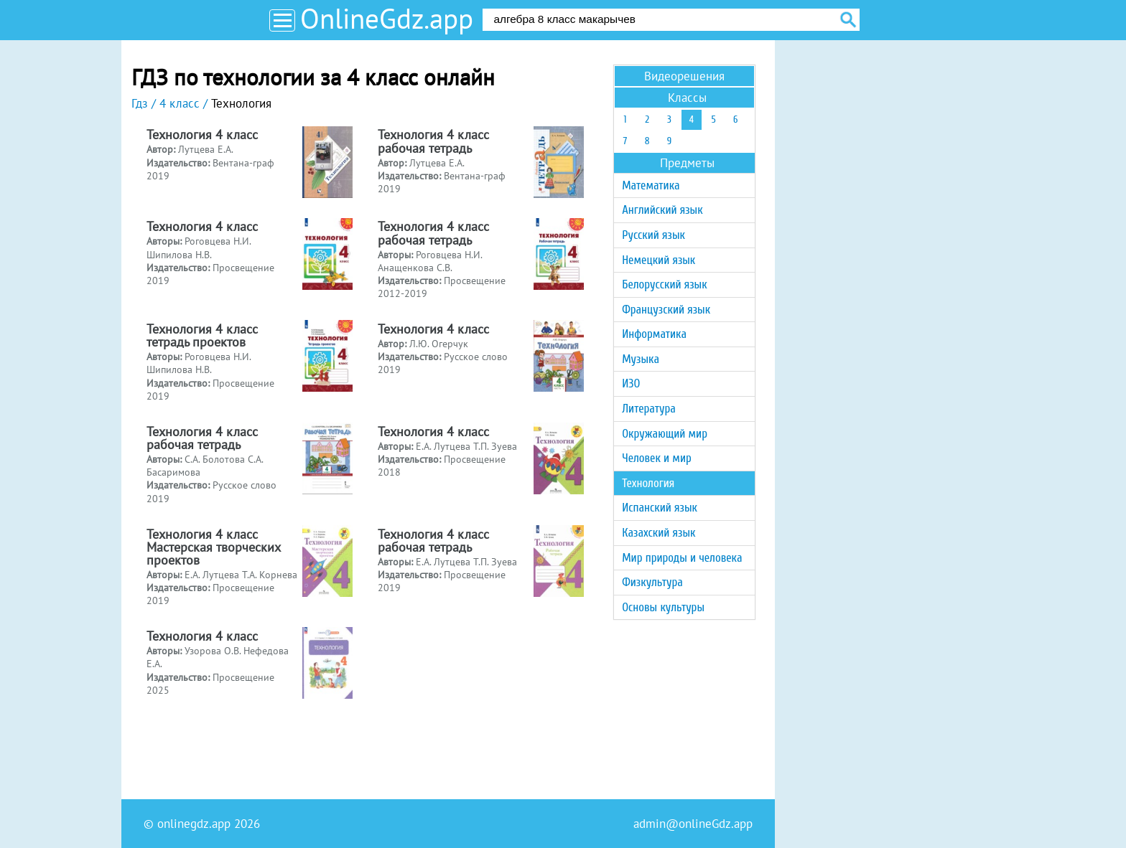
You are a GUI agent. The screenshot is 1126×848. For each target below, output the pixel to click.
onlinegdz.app (194, 823)
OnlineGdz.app (386, 18)
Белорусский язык (664, 284)
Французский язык (666, 309)
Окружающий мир (664, 434)
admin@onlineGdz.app (693, 823)
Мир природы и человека (682, 558)
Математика (650, 185)
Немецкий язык (658, 260)
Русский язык (653, 235)
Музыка (640, 359)
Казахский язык (658, 533)
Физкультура (652, 582)
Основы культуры (663, 607)
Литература (649, 408)
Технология (648, 483)
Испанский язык (659, 507)
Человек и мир (657, 458)
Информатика (654, 334)
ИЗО (631, 383)
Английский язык (662, 210)
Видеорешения (684, 76)
